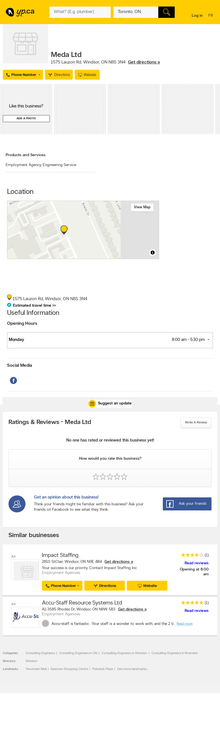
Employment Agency (24, 165)
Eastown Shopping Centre (69, 669)
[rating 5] (190, 604)
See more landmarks (132, 669)
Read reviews (197, 563)
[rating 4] (190, 556)
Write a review (196, 422)
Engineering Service (59, 165)
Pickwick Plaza (102, 669)
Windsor (31, 661)
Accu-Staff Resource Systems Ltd (82, 603)
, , (105, 62)
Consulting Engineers (40, 653)
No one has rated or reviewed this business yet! (110, 440)
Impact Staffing (60, 555)
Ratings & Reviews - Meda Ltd (49, 422)
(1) (207, 555)
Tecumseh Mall (35, 669)
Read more (185, 623)
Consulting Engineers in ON (78, 653)
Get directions (117, 562)
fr (211, 16)
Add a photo (26, 118)
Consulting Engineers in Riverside (174, 653)
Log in (197, 16)
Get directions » (144, 62)
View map (142, 207)
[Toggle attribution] (152, 252)
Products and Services (26, 155)
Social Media (19, 365)
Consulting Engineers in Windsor (124, 653)
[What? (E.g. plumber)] (80, 12)
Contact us (208, 727)
